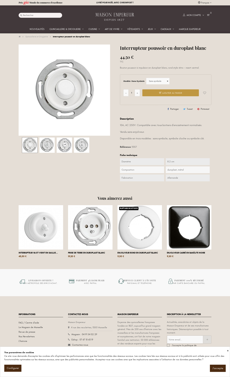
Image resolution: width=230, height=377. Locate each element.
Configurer (13, 368)
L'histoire (23, 341)
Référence (125, 147)
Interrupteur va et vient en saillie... (38, 252)
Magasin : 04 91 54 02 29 (84, 334)
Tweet (190, 109)
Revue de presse (27, 332)
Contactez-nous (80, 344)
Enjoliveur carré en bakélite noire (186, 252)
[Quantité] (132, 93)
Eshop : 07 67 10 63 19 (82, 339)
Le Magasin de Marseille (31, 327)
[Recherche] (40, 15)
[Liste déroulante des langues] (204, 3)
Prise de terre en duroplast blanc (86, 252)
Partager (174, 109)
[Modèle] (158, 81)
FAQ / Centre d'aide (29, 322)
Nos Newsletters (27, 336)
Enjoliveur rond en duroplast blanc (137, 252)
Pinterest (205, 109)
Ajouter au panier (170, 93)
